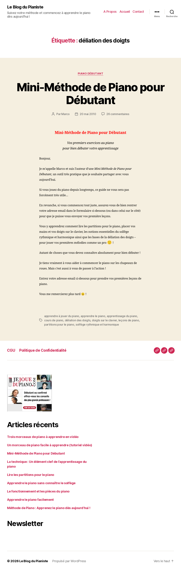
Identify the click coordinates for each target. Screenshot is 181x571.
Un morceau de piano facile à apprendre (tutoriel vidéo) (49, 445)
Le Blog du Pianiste (25, 7)
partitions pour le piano (59, 324)
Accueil (124, 11)
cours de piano (53, 320)
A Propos (110, 11)
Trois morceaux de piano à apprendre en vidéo (42, 437)
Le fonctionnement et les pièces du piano (38, 491)
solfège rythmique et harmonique (97, 324)
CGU (11, 350)
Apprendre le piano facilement (30, 499)
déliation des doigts (77, 320)
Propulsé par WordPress (69, 561)
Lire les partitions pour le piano (30, 475)
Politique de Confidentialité (42, 350)
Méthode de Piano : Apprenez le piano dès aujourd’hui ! (48, 508)
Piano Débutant (90, 73)
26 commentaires (117, 114)
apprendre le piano (93, 316)
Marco (65, 114)
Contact (138, 11)
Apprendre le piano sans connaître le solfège (41, 483)
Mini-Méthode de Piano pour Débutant (91, 93)
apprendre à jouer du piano (61, 316)
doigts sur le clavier (104, 320)
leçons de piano (128, 320)
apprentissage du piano (122, 316)
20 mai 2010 (88, 114)
